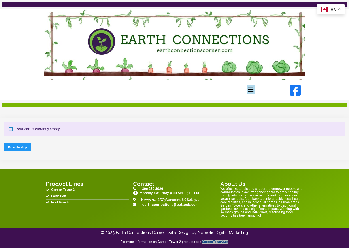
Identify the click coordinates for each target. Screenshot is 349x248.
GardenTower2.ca (215, 242)
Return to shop (17, 147)
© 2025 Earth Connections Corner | (134, 232)
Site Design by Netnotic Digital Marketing (208, 232)
